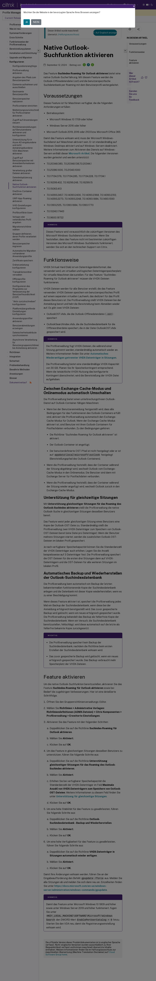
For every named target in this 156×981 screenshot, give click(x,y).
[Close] (133, 6)
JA (26, 22)
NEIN (36, 22)
